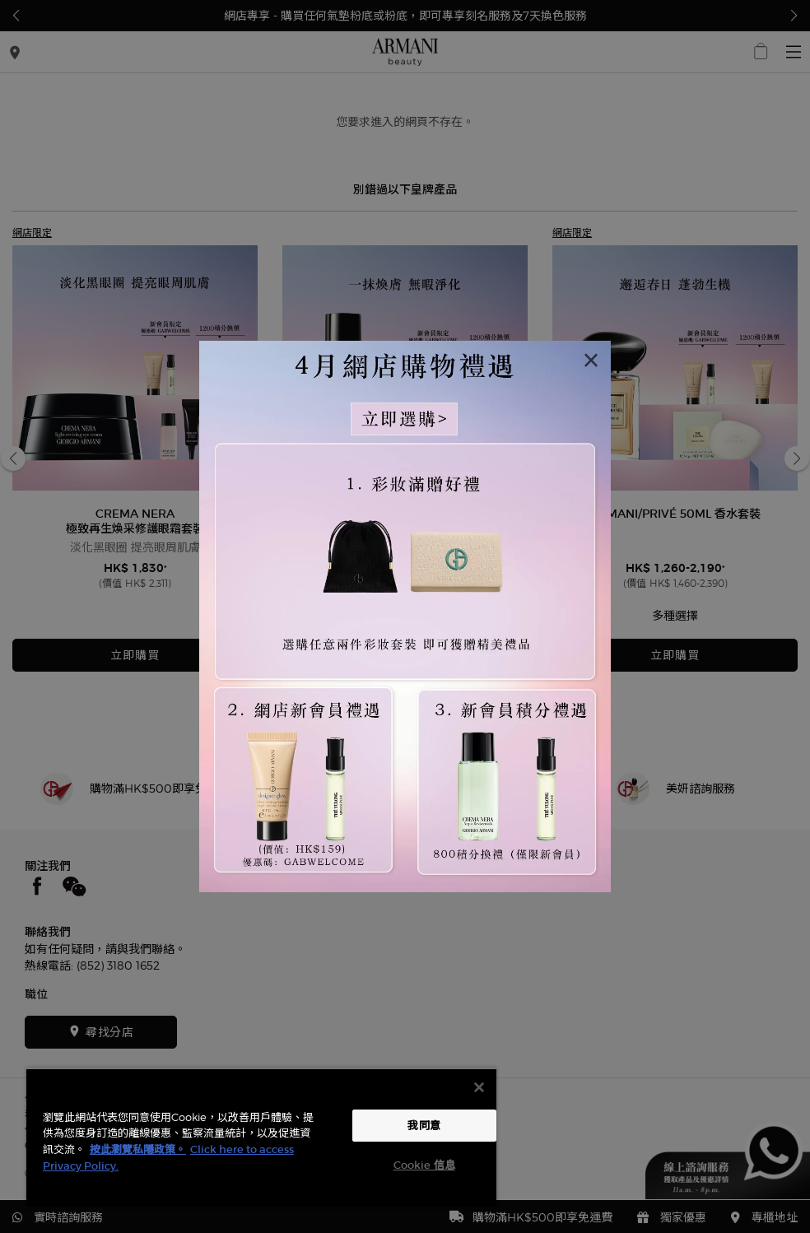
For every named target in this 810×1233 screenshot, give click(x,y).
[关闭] (479, 1087)
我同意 (423, 1126)
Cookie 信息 (424, 1165)
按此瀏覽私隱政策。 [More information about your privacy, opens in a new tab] (138, 1149)
